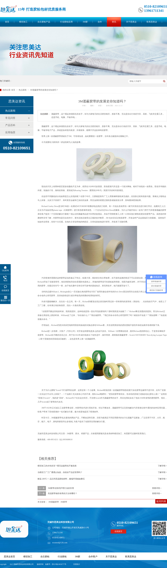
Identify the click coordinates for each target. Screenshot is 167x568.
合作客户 (93, 556)
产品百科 (10, 125)
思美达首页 (9, 556)
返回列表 (161, 501)
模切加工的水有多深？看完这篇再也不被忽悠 (57, 466)
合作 (100, 22)
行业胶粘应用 (66, 22)
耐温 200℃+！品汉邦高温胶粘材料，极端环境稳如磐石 (61, 479)
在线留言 (118, 531)
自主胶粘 (44, 556)
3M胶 (85, 22)
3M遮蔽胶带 (53, 502)
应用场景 (10, 132)
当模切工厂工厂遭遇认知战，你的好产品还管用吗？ (60, 472)
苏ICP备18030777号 (59, 564)
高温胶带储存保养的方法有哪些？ (62, 493)
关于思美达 (131, 22)
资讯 (114, 22)
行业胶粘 (62, 556)
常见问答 (10, 118)
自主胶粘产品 (44, 22)
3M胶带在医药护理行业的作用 (61, 488)
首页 (7, 22)
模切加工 (23, 22)
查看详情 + (156, 488)
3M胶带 (63, 502)
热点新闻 (23, 90)
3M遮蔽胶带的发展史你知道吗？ (44, 90)
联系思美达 (152, 22)
